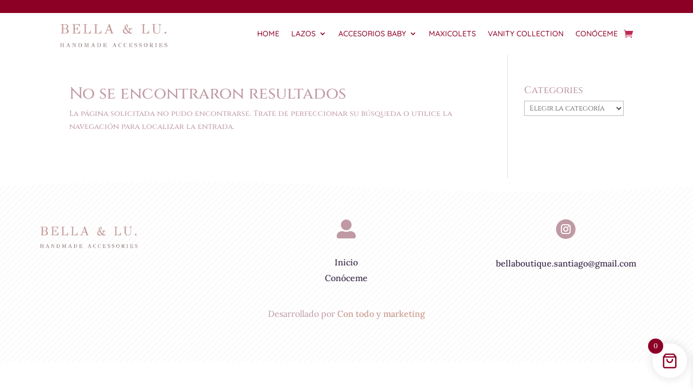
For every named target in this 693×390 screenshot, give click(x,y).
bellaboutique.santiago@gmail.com (566, 263)
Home (268, 33)
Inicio (346, 262)
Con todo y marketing (381, 313)
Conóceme (597, 33)
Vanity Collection (526, 33)
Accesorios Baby (372, 33)
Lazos (303, 33)
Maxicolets (452, 33)
